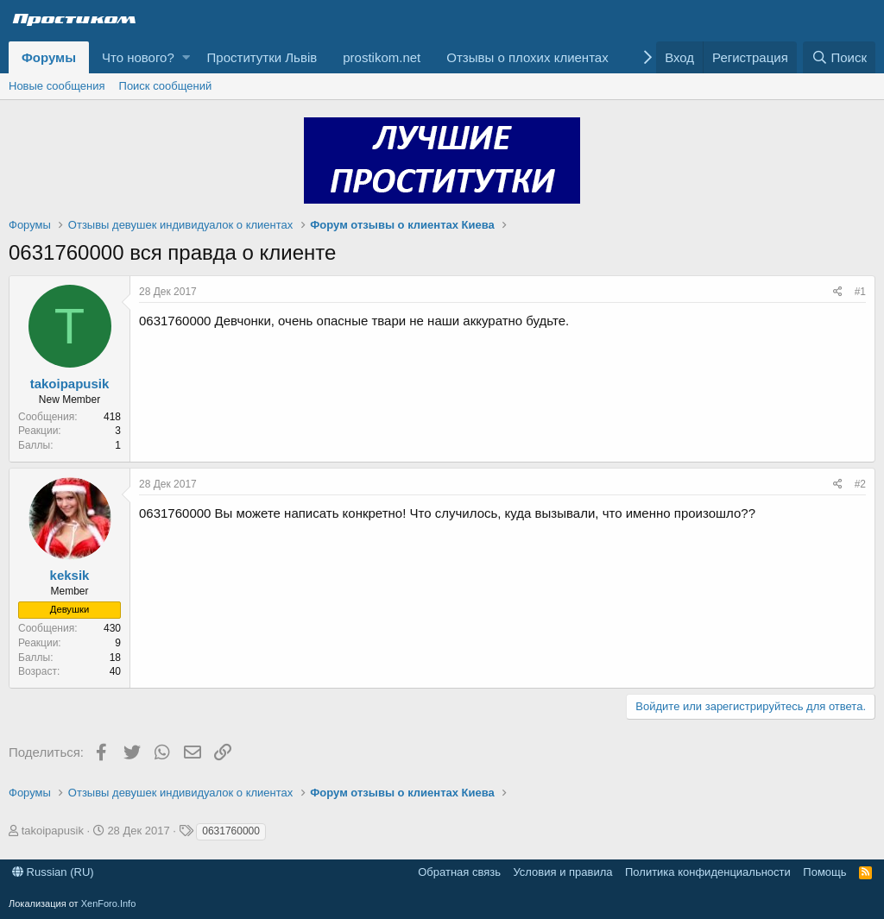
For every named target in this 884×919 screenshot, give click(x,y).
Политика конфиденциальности (708, 871)
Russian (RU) (53, 871)
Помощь (824, 871)
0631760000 (231, 831)
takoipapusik (70, 383)
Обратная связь (459, 871)
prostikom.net (381, 57)
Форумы (49, 57)
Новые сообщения (57, 85)
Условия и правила (562, 871)
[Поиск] (839, 57)
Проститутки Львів (262, 57)
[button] (186, 57)
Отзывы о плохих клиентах (527, 57)
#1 (860, 292)
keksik (70, 575)
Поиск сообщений (165, 85)
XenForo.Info (108, 903)
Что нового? (138, 57)
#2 (860, 484)
